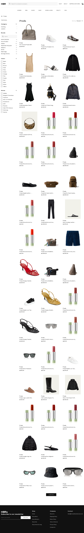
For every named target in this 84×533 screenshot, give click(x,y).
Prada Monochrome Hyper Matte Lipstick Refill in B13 (69, 339)
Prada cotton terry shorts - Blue (69, 251)
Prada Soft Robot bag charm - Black (47, 105)
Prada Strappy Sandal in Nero (26, 339)
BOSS (2, 49)
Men (26, 10)
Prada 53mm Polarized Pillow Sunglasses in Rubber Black (26, 368)
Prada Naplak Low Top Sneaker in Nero (26, 310)
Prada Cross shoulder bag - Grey (69, 280)
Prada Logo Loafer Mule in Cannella (26, 397)
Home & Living (49, 10)
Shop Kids (34, 521)
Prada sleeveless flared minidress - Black (26, 105)
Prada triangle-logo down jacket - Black (26, 456)
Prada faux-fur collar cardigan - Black (69, 76)
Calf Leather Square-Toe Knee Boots (47, 397)
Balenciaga (4, 51)
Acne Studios (4, 41)
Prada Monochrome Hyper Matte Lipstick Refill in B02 (26, 222)
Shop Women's (35, 519)
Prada (21, 42)
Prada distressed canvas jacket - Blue (69, 105)
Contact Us (52, 527)
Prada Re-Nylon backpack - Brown (69, 193)
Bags (40, 10)
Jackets (3, 28)
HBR (3, 4)
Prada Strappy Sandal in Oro (47, 310)
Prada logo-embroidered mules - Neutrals (47, 76)
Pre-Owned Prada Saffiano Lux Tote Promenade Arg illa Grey (26, 44)
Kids (66, 10)
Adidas (3, 43)
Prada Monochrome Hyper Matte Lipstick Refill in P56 (47, 163)
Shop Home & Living (37, 524)
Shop (60, 3)
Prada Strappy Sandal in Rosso (26, 280)
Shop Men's (35, 516)
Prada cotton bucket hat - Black (47, 485)
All (1, 16)
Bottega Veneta (5, 53)
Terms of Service (54, 521)
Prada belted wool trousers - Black (47, 222)
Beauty (59, 10)
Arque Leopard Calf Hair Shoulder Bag (26, 134)
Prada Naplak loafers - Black (26, 193)
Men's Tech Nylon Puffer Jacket (69, 397)
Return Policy (53, 519)
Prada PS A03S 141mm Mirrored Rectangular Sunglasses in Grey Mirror (47, 339)
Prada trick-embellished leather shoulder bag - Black (47, 280)
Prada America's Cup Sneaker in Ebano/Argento (69, 46)
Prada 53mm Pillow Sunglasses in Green (26, 485)
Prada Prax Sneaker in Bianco (47, 46)
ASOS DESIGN (5, 39)
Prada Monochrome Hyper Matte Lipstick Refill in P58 (47, 368)
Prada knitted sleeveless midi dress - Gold (26, 76)
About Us (52, 513)
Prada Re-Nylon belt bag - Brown (47, 193)
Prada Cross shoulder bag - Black (69, 163)
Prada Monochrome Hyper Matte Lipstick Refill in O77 (26, 427)
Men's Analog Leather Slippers (69, 222)
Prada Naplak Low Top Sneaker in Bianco (69, 368)
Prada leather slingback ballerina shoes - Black (47, 456)
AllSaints (3, 47)
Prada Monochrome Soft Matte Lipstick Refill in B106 (69, 310)
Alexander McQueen (6, 45)
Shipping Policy (53, 516)
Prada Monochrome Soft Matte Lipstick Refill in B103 (69, 134)
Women (19, 10)
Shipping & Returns (74, 3)
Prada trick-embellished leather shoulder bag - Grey (47, 251)
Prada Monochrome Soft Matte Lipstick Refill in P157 (47, 134)
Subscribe (25, 517)
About (65, 3)
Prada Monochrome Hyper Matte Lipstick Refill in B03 (47, 427)
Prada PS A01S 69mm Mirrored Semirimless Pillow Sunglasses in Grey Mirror (69, 485)
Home (33, 513)
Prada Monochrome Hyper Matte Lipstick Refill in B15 (69, 427)
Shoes (33, 10)
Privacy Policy (53, 524)
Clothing (3, 26)
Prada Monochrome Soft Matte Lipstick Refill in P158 (69, 456)
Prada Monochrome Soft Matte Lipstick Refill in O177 (26, 251)
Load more (51, 494)
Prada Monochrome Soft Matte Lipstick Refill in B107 (26, 163)
